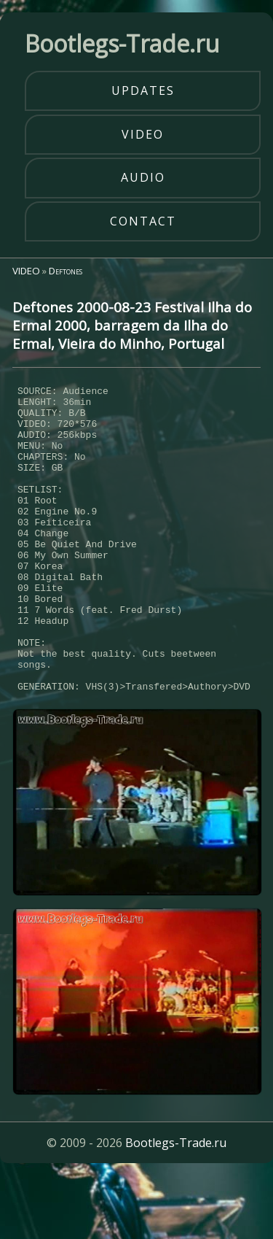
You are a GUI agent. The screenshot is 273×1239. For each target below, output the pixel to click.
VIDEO (26, 270)
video (143, 134)
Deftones (65, 270)
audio (143, 177)
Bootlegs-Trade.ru (175, 1206)
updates (143, 90)
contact (143, 221)
